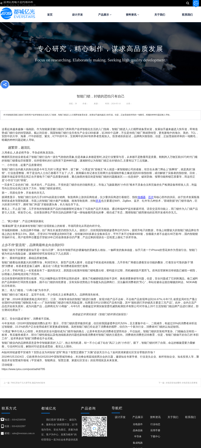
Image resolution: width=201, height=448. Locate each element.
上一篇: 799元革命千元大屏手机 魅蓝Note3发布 (24, 383)
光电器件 (138, 424)
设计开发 (77, 14)
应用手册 (155, 430)
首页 (50, 14)
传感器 (142, 197)
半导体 (137, 436)
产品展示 (104, 14)
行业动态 (155, 424)
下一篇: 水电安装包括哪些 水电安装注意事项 (178, 383)
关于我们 (159, 14)
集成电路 (138, 442)
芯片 (151, 197)
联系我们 (187, 14)
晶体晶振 (138, 430)
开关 (98, 200)
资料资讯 (132, 14)
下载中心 (155, 436)
